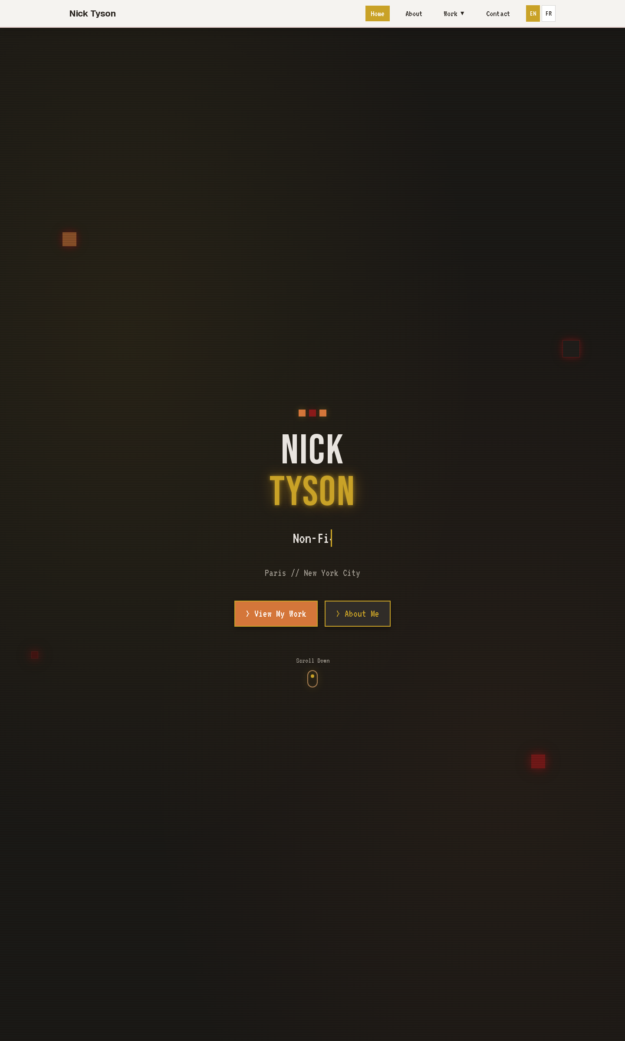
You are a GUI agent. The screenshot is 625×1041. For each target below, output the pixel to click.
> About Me (357, 613)
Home (378, 13)
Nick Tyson (92, 13)
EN (533, 13)
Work (454, 13)
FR (549, 13)
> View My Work (276, 613)
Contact (498, 13)
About (414, 13)
